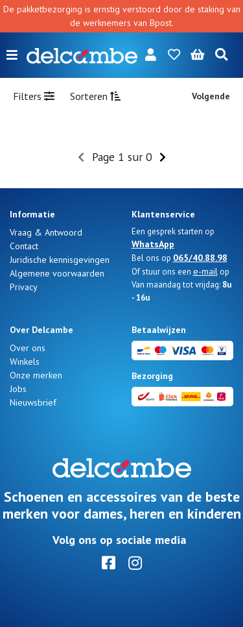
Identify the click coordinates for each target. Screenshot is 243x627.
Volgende (211, 96)
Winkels (25, 361)
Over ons (27, 348)
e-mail (205, 271)
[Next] (163, 157)
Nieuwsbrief (33, 402)
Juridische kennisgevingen (60, 259)
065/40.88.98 (200, 258)
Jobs (18, 389)
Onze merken (36, 375)
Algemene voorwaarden (57, 273)
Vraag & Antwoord (46, 232)
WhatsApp (153, 244)
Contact (24, 246)
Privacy (24, 287)
